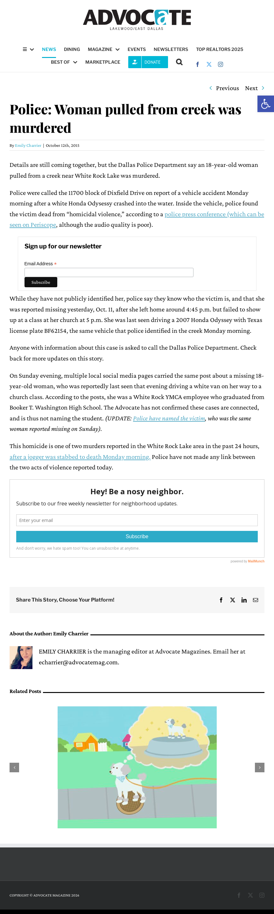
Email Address (41, 264)
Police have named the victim (169, 418)
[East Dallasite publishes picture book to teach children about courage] (137, 710)
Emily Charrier (28, 145)
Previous (227, 88)
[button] (265, 104)
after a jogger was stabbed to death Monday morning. (80, 457)
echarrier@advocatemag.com (78, 662)
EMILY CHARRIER (62, 651)
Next (251, 88)
